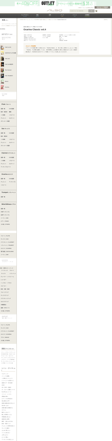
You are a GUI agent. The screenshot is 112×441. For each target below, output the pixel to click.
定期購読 (87, 15)
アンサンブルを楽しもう (8, 439)
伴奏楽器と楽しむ (6, 416)
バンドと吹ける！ (6, 432)
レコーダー (3, 279)
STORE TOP (22, 19)
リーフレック (4, 270)
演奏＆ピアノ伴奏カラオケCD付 (49, 19)
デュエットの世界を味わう (8, 425)
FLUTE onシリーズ (6, 391)
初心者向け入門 (5, 401)
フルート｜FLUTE (5, 235)
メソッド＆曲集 (5, 376)
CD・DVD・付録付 (6, 387)
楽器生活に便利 (5, 419)
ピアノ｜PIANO (5, 221)
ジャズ (13, 352)
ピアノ (15, 25)
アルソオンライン (30, 19)
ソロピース (11, 115)
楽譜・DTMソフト (5, 307)
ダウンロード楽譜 (5, 121)
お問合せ (92, 7)
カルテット (11, 118)
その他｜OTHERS (5, 224)
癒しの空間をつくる (7, 414)
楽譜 (50, 15)
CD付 (3, 385)
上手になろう (5, 435)
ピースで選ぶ (5, 437)
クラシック (3, 352)
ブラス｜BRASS (5, 337)
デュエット (3, 118)
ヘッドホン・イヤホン (6, 282)
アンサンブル (12, 181)
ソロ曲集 (3, 115)
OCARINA (37, 19)
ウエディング (5, 373)
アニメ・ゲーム (7, 359)
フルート (3, 23)
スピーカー (3, 286)
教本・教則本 (4, 111)
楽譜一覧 (3, 108)
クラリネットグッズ (6, 298)
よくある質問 (87, 7)
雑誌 (37, 15)
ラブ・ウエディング (5, 357)
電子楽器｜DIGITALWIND (7, 251)
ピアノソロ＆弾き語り (7, 398)
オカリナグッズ (4, 301)
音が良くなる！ (5, 405)
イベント (75, 15)
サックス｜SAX (5, 239)
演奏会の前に (5, 396)
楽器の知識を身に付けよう (8, 403)
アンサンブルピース (6, 166)
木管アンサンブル (5, 211)
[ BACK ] (105, 19)
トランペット (12, 273)
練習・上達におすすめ (7, 421)
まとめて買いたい (6, 430)
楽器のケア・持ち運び (7, 382)
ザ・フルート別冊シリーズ (8, 389)
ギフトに (4, 410)
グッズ (62, 15)
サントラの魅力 (5, 428)
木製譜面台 (3, 304)
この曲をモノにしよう (7, 378)
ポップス (9, 352)
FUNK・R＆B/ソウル (10, 354)
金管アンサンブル (5, 215)
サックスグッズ (4, 295)
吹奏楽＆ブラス (9, 25)
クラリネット (9, 23)
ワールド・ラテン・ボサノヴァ (7, 355)
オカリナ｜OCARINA (6, 248)
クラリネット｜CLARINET (7, 242)
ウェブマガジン (25, 15)
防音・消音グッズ (6, 423)
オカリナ (3, 25)
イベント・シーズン (7, 394)
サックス (15, 23)
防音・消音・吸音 (5, 289)
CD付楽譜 (11, 108)
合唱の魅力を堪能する (7, 407)
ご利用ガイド (80, 7)
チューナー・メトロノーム (7, 276)
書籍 (10, 111)
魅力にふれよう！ (6, 412)
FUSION (3, 354)
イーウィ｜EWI (4, 218)
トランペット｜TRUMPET (7, 245)
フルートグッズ (4, 292)
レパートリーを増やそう (8, 380)
